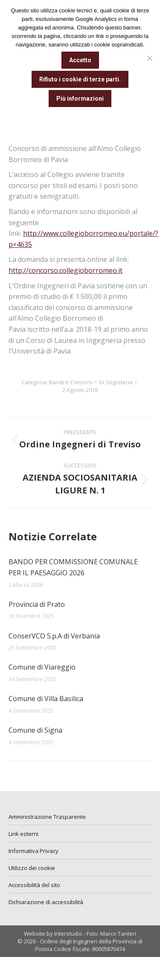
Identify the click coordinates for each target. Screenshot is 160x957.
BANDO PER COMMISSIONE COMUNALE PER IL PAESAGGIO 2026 (73, 567)
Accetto (80, 60)
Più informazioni (80, 98)
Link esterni (23, 834)
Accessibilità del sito (34, 885)
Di (116, 382)
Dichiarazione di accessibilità (46, 902)
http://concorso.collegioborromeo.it (65, 270)
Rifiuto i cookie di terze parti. (80, 79)
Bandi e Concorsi (71, 382)
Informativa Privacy (33, 851)
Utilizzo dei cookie (32, 868)
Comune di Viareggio (42, 667)
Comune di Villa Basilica (46, 698)
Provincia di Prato (37, 604)
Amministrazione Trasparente (47, 817)
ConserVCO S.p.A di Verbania (54, 636)
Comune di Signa (35, 730)
